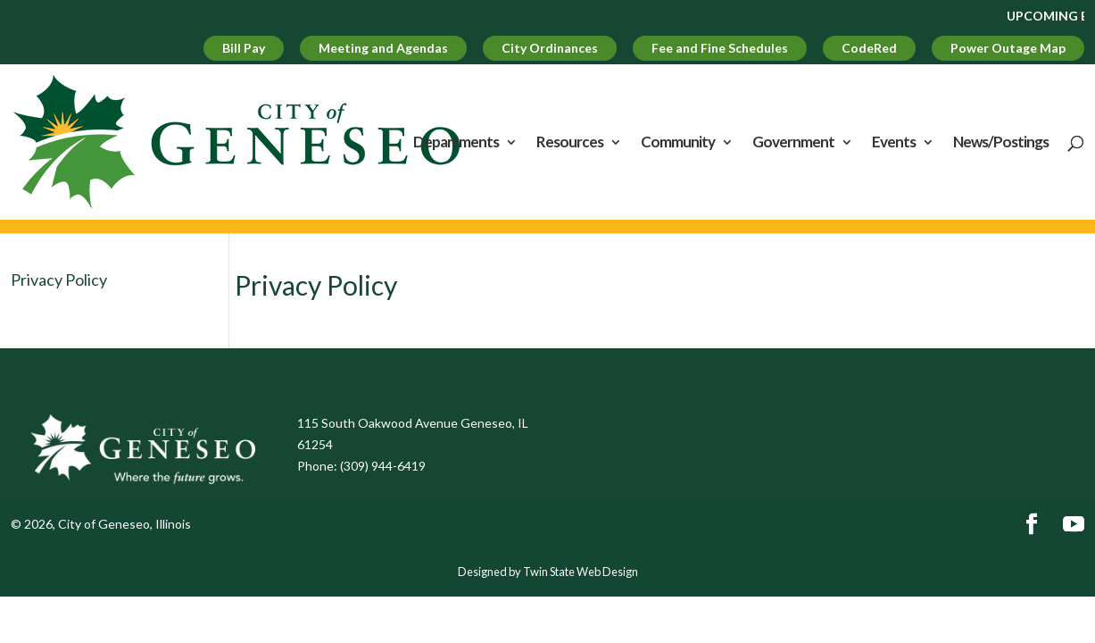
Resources (569, 143)
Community (678, 143)
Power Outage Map (1008, 47)
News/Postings (1001, 143)
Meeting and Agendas (383, 47)
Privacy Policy (59, 279)
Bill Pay (243, 47)
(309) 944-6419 (383, 465)
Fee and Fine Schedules (719, 47)
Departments (456, 143)
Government (793, 143)
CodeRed (869, 47)
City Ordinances (550, 47)
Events (894, 143)
